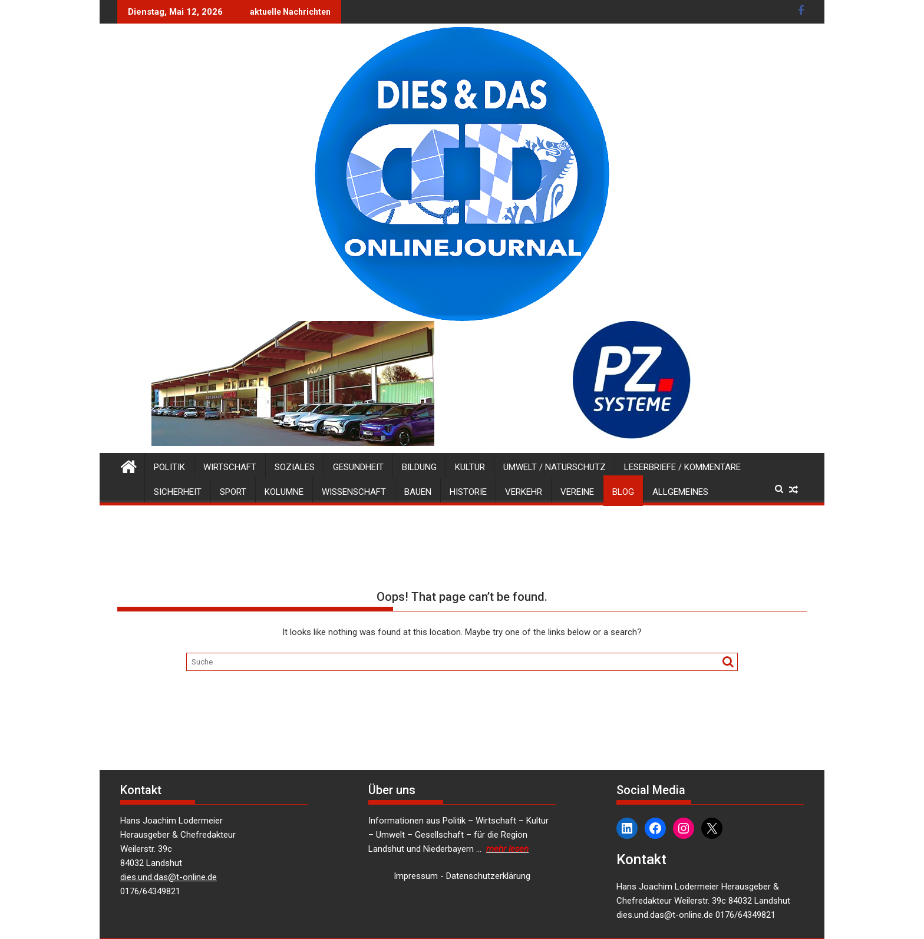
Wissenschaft (354, 492)
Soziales (295, 467)
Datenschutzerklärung (488, 876)
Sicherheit (178, 492)
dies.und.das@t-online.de (168, 877)
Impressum (416, 876)
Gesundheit (358, 467)
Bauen (417, 492)
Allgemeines (680, 492)
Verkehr (523, 492)
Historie (468, 492)
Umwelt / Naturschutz (554, 467)
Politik (169, 467)
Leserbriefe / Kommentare (682, 467)
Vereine (577, 492)
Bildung (419, 467)
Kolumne (284, 492)
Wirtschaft (229, 467)
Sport (233, 492)
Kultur (470, 467)
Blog (623, 492)
